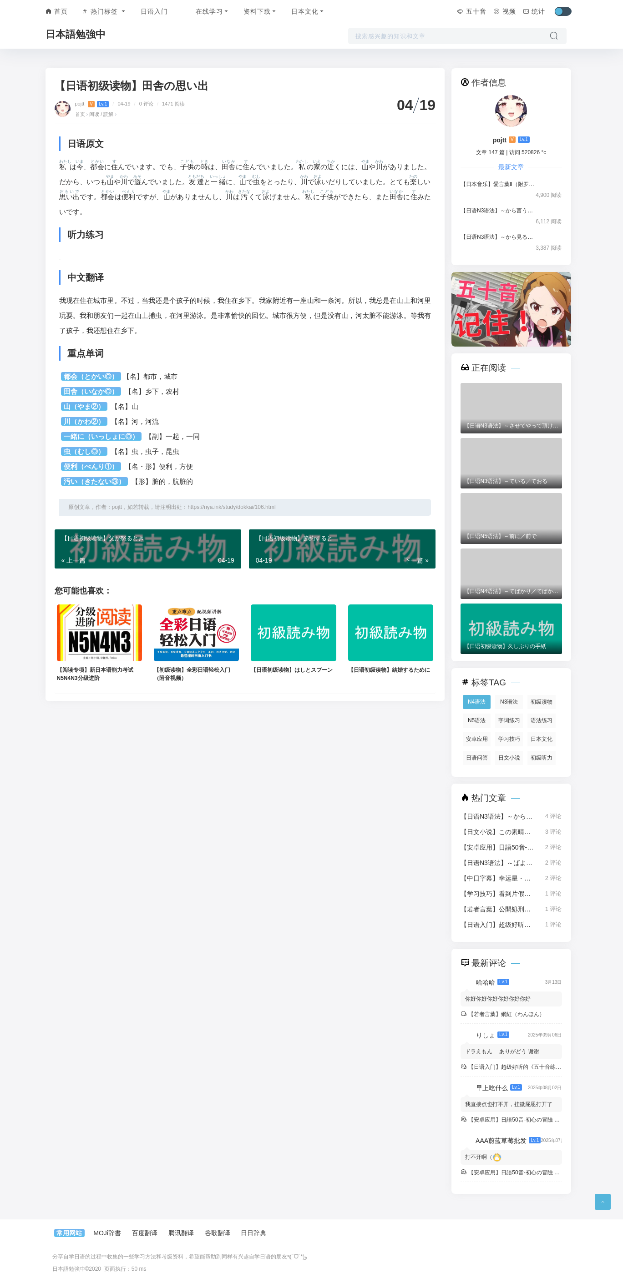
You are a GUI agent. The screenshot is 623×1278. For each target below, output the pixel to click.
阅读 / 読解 (101, 114)
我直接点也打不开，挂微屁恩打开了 (508, 1104)
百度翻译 (144, 1233)
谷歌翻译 (217, 1233)
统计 (534, 11)
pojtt (93, 103)
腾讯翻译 (181, 1233)
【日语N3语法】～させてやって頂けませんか (511, 426)
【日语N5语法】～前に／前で (500, 536)
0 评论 (146, 103)
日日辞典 (253, 1233)
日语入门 (154, 11)
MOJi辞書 (107, 1233)
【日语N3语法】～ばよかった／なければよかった (499, 862)
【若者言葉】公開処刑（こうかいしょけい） (499, 909)
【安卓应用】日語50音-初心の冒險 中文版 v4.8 (499, 847)
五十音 (471, 11)
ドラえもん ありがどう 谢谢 (502, 1051)
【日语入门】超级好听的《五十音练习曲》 (499, 924)
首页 (57, 11)
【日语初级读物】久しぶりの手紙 (505, 646)
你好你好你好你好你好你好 (498, 999)
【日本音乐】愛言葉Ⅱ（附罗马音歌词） (499, 184)
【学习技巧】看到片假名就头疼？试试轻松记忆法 (499, 893)
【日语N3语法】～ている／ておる (505, 481)
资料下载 (260, 11)
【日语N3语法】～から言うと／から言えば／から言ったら (499, 210)
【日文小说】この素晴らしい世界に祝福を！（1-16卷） (499, 831)
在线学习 (213, 11)
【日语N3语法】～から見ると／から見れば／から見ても (499, 237)
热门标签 (104, 11)
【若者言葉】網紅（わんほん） (506, 1014)
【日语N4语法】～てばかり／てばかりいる (511, 591)
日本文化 (308, 11)
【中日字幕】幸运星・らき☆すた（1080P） (499, 878)
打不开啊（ (483, 1157)
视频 (504, 11)
